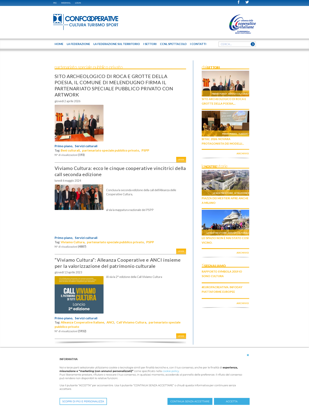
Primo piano (219, 94)
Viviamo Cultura (73, 242)
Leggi (181, 159)
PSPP (145, 150)
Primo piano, (64, 146)
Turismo (243, 134)
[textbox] (237, 44)
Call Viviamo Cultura (131, 322)
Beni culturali (70, 150)
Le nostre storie (223, 193)
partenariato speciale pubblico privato (110, 150)
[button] (248, 355)
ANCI (110, 322)
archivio (243, 153)
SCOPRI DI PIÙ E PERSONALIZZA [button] (83, 401)
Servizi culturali (86, 146)
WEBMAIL (66, 3)
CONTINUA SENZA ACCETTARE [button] (189, 401)
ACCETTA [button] (232, 401)
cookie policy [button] (171, 371)
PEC (55, 3)
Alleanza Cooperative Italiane (82, 322)
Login (78, 3)
